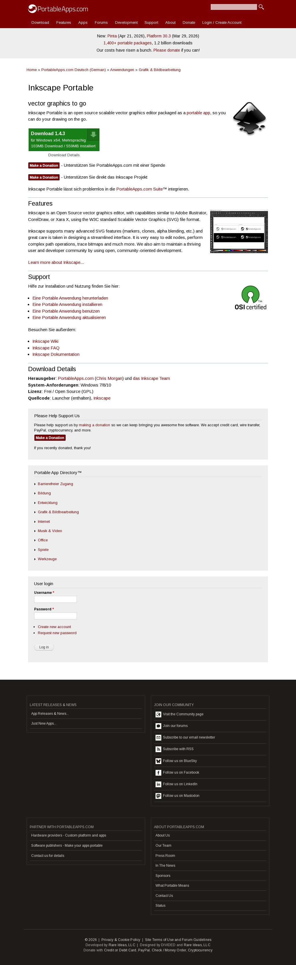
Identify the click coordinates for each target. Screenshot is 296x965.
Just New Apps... (43, 723)
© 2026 (91, 940)
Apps (83, 22)
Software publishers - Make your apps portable (67, 846)
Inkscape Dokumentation (55, 354)
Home (32, 70)
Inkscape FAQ (46, 347)
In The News (165, 866)
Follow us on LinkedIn (176, 784)
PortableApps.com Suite (139, 188)
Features (63, 22)
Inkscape (101, 398)
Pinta (112, 36)
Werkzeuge (47, 559)
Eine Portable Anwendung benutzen (66, 311)
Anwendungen (122, 70)
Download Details (64, 155)
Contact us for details (47, 856)
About (170, 22)
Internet (44, 521)
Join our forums (172, 726)
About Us (163, 835)
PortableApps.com (76, 378)
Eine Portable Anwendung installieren (67, 304)
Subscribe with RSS (175, 749)
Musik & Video (50, 531)
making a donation (94, 425)
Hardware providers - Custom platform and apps (68, 835)
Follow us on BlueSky (176, 761)
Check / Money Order (169, 950)
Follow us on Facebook (177, 773)
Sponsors (163, 876)
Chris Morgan (109, 378)
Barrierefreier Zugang (55, 484)
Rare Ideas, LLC (122, 945)
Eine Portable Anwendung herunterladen (70, 297)
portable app (198, 112)
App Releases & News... (50, 714)
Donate (189, 22)
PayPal (144, 950)
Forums (101, 22)
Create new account (54, 627)
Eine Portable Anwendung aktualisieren (69, 317)
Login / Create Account (221, 22)
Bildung (44, 493)
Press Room (165, 856)
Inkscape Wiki (45, 341)
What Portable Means (172, 886)
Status (160, 906)
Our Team (163, 846)
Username (44, 593)
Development (126, 22)
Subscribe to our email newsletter (185, 738)
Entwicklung (48, 502)
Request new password (57, 633)
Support (151, 22)
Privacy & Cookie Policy (120, 940)
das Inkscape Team (151, 378)
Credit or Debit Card (120, 950)
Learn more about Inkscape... (56, 262)
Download (40, 22)
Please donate (166, 50)
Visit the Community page (180, 714)
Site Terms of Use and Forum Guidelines (178, 940)
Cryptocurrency (200, 950)
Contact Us (164, 896)
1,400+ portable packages (127, 43)
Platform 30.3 (159, 36)
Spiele (43, 549)
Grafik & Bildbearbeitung (160, 70)
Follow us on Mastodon (177, 796)
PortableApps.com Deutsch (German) (73, 70)
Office (43, 540)
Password (44, 609)
